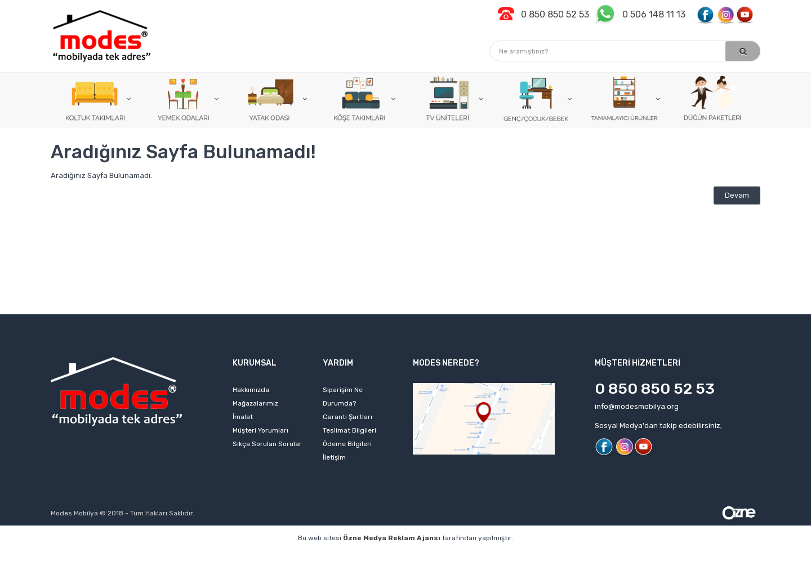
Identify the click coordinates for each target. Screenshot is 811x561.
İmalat (243, 417)
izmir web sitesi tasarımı (724, 555)
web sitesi (233, 555)
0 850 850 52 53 (655, 389)
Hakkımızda (251, 390)
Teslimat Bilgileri (349, 430)
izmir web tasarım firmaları (484, 555)
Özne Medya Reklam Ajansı (391, 538)
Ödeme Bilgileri (347, 444)
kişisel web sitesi (174, 555)
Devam (737, 195)
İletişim (334, 457)
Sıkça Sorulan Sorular (267, 444)
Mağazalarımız (255, 403)
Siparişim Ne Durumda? (343, 396)
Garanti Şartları (347, 417)
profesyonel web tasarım (88, 555)
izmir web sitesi (568, 555)
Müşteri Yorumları (260, 430)
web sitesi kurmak (639, 555)
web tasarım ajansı (392, 555)
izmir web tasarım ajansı (305, 555)
